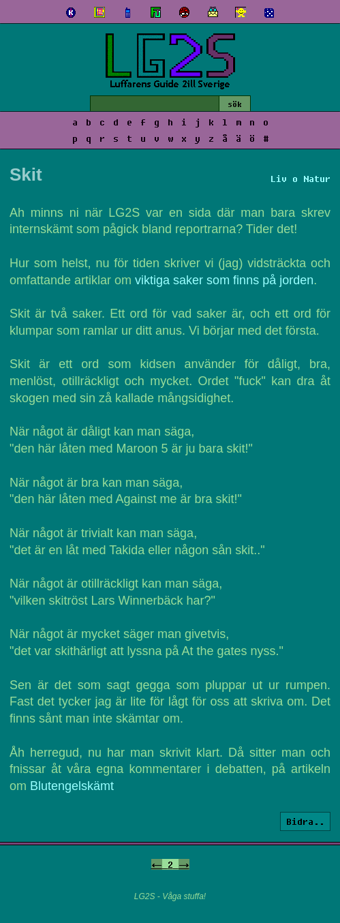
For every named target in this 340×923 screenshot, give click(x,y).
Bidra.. (305, 821)
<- (156, 864)
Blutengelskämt (72, 786)
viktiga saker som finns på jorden (224, 280)
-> (184, 864)
